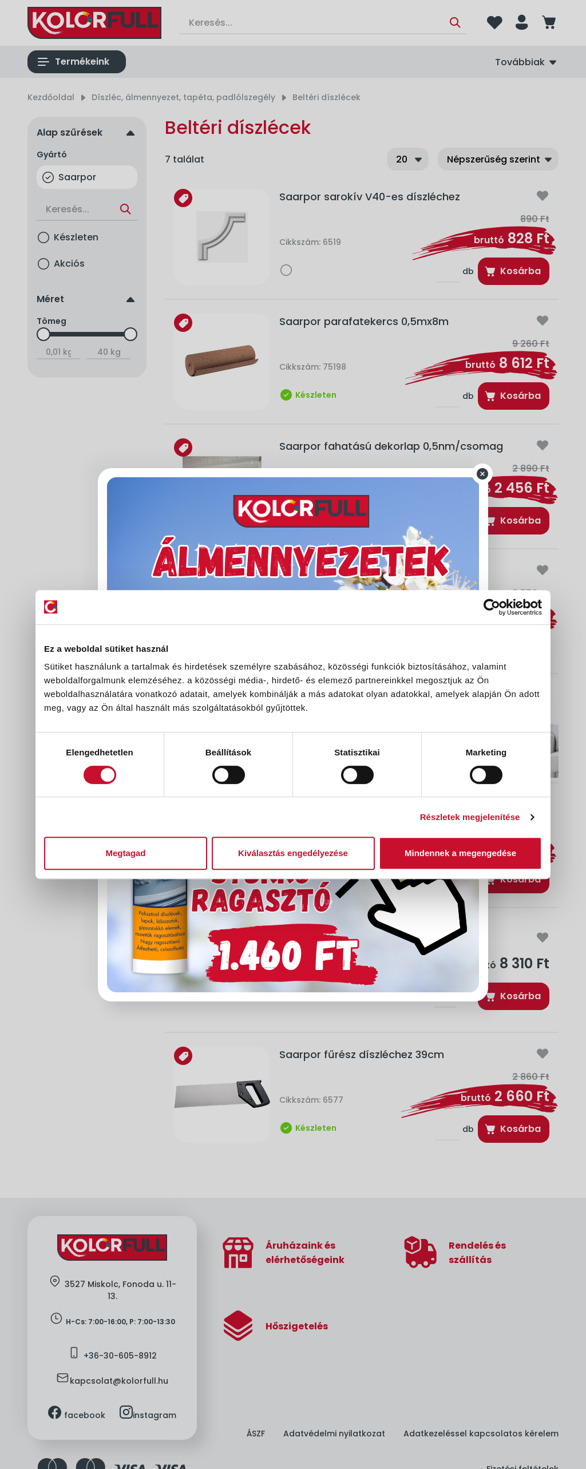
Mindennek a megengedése (460, 853)
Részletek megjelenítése (470, 817)
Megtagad (125, 853)
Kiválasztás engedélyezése (293, 853)
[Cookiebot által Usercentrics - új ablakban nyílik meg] (492, 607)
